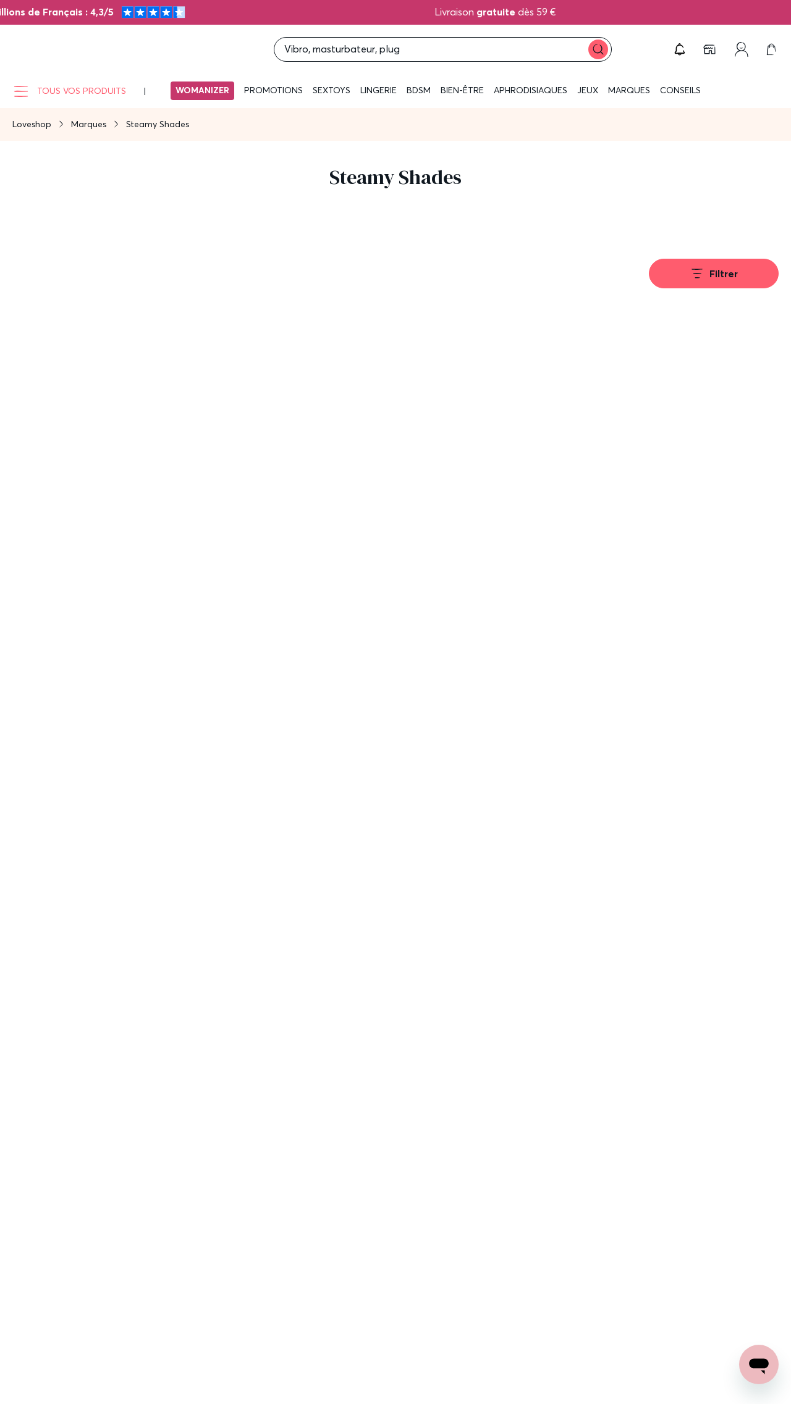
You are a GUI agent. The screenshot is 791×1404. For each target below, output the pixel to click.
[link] (710, 49)
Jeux (587, 90)
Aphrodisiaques (530, 90)
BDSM (419, 90)
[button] (679, 49)
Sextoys (331, 90)
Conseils (680, 90)
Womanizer (202, 90)
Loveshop (31, 124)
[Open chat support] (759, 1364)
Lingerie (378, 90)
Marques (629, 90)
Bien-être (462, 90)
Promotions (273, 90)
